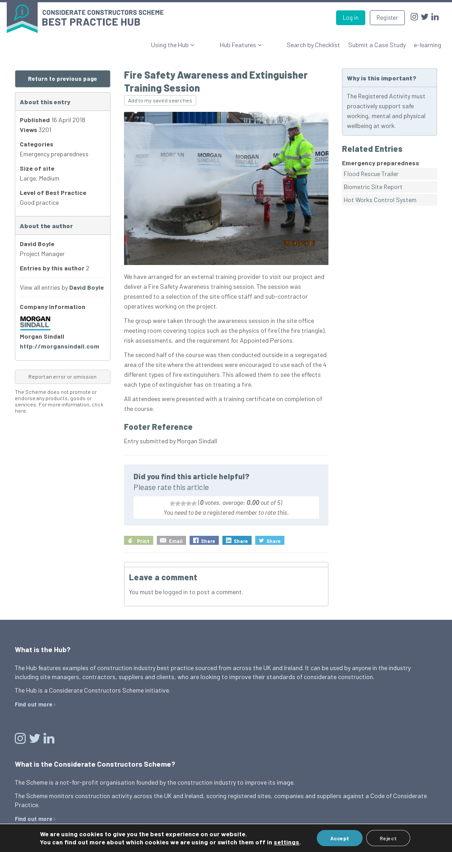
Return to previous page (62, 74)
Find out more (33, 700)
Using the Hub (205, 40)
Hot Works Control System (380, 195)
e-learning (427, 40)
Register (387, 17)
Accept (339, 838)
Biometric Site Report (373, 182)
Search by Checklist (313, 40)
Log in (351, 17)
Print (143, 537)
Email (175, 537)
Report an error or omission (62, 372)
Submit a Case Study (377, 40)
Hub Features (256, 40)
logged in (175, 588)
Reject (388, 838)
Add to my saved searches (160, 96)
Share (208, 537)
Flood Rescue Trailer (371, 169)
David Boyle (86, 283)
